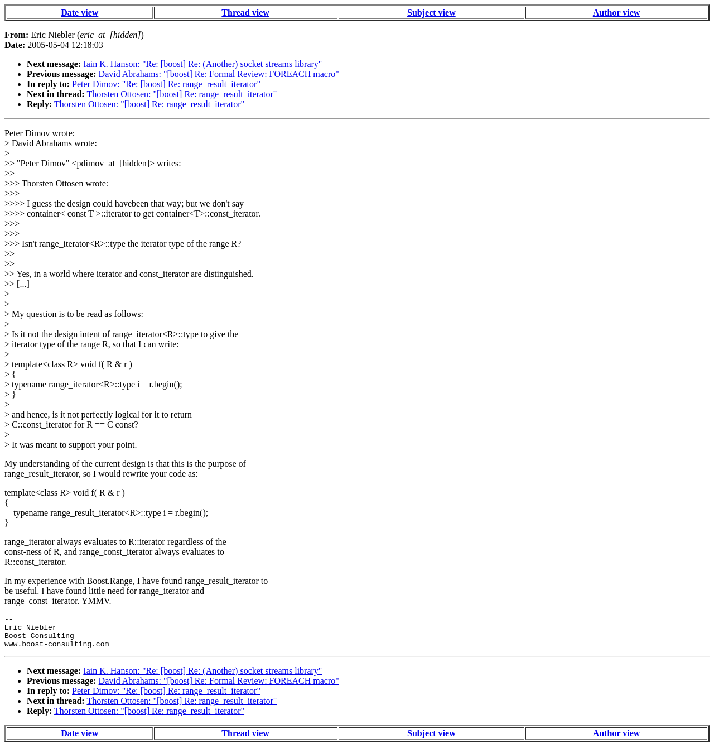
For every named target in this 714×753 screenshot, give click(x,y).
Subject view (431, 12)
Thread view (245, 12)
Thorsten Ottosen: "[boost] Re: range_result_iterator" (181, 94)
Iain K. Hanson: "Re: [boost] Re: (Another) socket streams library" (202, 64)
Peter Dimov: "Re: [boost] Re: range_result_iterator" (166, 84)
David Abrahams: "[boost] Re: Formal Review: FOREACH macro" (219, 74)
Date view (79, 12)
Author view (616, 12)
